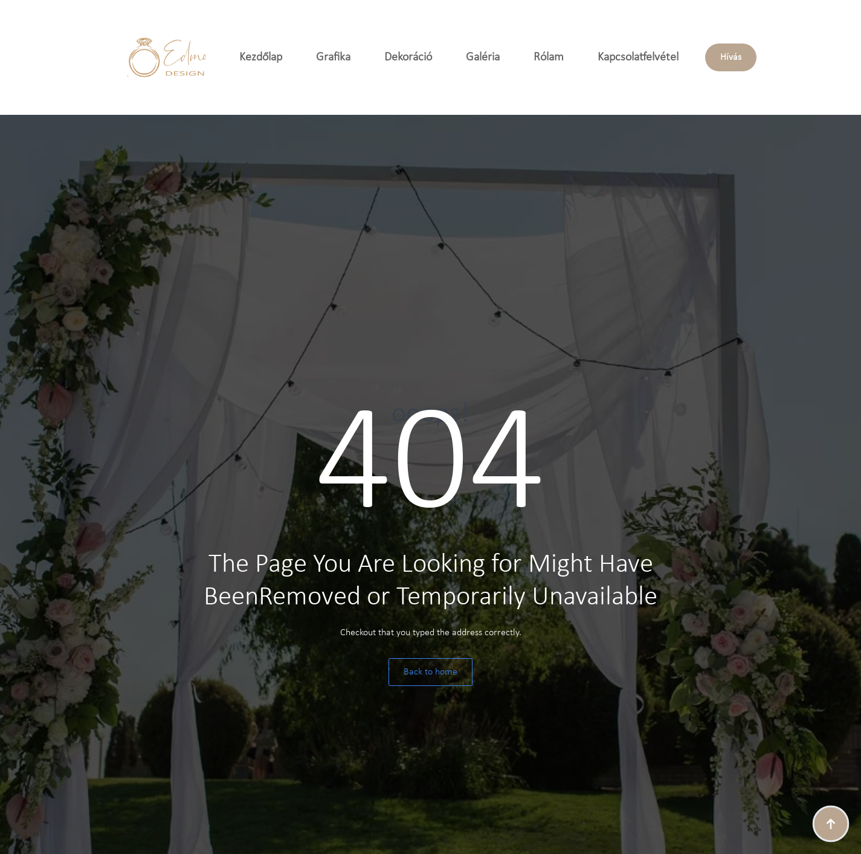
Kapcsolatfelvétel (638, 57)
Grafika (333, 57)
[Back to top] (831, 824)
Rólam (549, 57)
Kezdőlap (260, 57)
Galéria (483, 57)
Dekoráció (408, 57)
